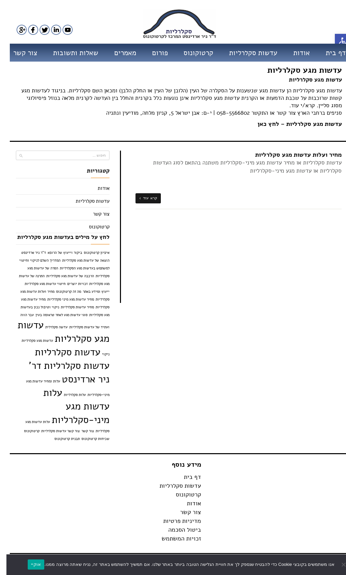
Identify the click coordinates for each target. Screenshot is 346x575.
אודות (295, 53)
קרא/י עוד (296, 105)
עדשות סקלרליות (247, 53)
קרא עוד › (142, 198)
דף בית (329, 53)
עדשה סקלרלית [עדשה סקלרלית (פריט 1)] (50, 327)
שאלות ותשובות (69, 53)
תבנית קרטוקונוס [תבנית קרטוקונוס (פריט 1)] (60, 438)
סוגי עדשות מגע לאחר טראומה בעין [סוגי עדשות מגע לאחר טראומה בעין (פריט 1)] (55, 314)
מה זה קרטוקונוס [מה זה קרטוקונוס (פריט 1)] (62, 291)
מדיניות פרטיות (176, 521)
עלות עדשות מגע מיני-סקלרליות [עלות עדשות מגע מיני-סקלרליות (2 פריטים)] (70, 406)
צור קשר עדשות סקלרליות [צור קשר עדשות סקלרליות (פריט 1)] (54, 431)
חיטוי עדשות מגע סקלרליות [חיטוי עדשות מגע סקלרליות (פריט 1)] (38, 283)
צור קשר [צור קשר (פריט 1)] (81, 431)
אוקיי (29, 564)
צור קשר (19, 53)
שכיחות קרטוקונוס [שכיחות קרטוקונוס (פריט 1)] (89, 438)
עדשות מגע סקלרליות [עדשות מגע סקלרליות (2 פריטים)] (57, 331)
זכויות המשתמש (175, 538)
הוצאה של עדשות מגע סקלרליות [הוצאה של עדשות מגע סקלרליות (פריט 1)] (79, 260)
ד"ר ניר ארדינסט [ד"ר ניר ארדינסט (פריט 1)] (27, 252)
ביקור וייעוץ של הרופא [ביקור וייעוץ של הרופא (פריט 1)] (58, 252)
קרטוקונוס (192, 53)
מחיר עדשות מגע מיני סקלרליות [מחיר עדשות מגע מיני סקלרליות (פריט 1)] (64, 299)
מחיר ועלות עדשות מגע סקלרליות (292, 155)
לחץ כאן (262, 124)
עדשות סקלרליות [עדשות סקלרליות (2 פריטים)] (61, 352)
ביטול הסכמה (178, 530)
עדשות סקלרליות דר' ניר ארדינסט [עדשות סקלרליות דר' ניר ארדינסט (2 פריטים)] (62, 372)
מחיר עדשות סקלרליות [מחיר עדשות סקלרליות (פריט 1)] (71, 307)
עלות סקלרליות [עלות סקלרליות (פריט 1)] (68, 394)
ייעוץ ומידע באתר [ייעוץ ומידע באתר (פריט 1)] (89, 291)
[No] (337, 564)
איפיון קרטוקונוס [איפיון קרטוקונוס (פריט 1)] (90, 252)
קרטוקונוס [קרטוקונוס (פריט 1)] (25, 431)
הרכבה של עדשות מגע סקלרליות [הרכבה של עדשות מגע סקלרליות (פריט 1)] (64, 276)
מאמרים (119, 53)
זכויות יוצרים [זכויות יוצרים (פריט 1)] (71, 283)
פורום (154, 53)
